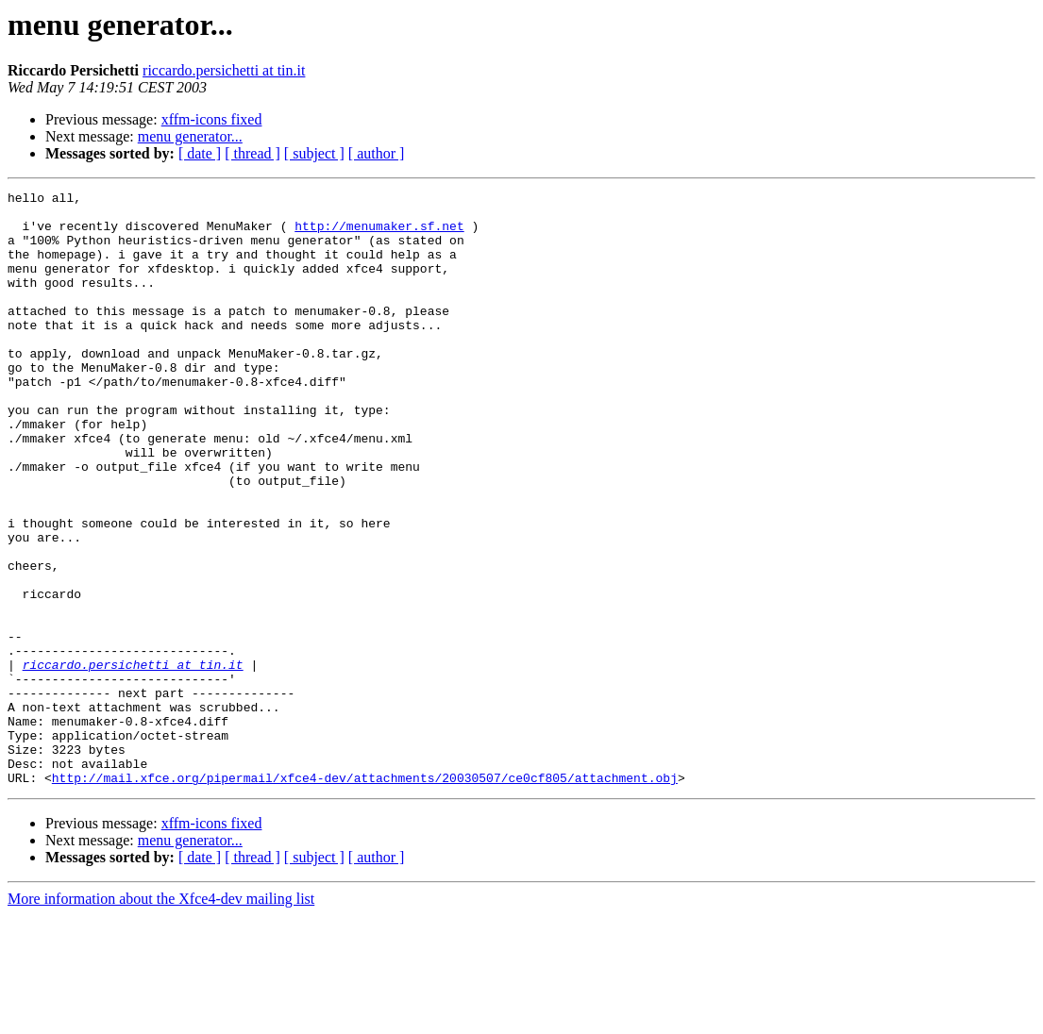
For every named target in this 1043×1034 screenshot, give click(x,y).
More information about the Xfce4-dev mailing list (161, 1017)
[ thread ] (252, 153)
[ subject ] (314, 153)
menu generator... (190, 136)
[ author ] (376, 153)
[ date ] (199, 153)
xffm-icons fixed (211, 119)
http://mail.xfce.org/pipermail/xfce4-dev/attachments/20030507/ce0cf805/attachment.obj (365, 896)
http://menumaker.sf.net (378, 233)
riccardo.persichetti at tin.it (224, 70)
